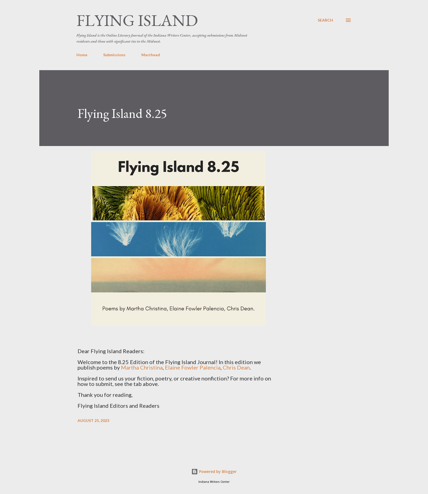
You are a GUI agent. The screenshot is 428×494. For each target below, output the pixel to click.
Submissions (114, 54)
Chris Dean (236, 367)
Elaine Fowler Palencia (193, 367)
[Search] (325, 20)
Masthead (150, 54)
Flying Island (137, 20)
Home (81, 54)
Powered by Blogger (214, 471)
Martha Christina (142, 367)
